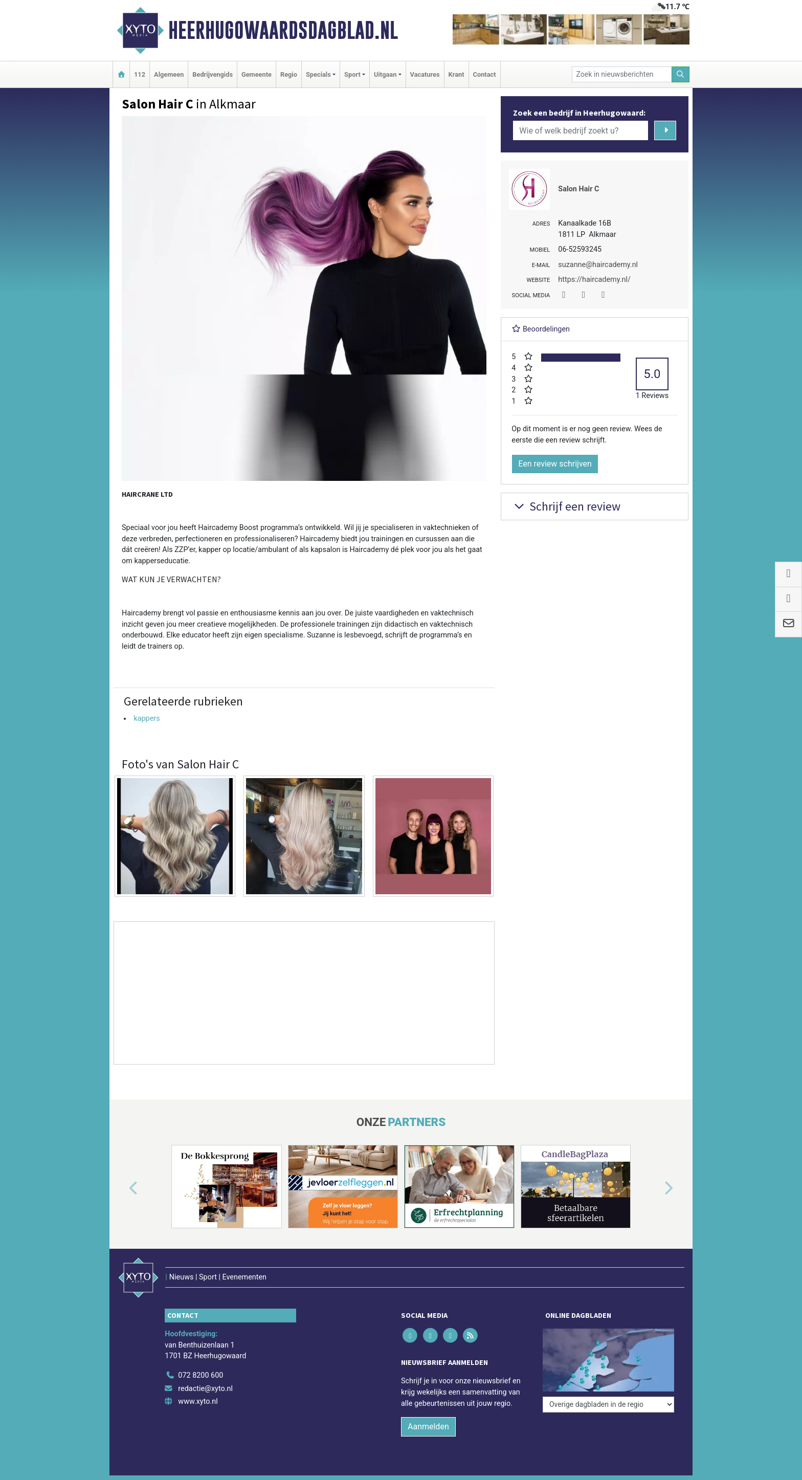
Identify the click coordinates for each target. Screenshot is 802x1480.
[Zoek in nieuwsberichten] (622, 74)
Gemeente (256, 74)
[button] (121, 1188)
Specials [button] (318, 74)
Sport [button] (352, 74)
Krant (456, 74)
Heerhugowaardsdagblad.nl (283, 30)
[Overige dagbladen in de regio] (608, 1404)
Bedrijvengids (212, 74)
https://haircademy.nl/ (594, 279)
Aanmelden (428, 1426)
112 (139, 74)
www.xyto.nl (197, 1401)
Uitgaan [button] (385, 74)
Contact (484, 74)
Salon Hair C (578, 189)
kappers (146, 718)
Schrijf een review (565, 506)
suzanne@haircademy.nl (598, 264)
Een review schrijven (555, 464)
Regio (288, 74)
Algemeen (169, 74)
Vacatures (425, 74)
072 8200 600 (200, 1375)
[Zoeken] (681, 74)
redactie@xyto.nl (205, 1388)
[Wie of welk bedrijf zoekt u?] (580, 130)
